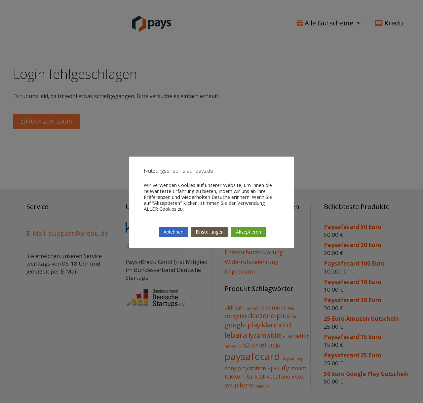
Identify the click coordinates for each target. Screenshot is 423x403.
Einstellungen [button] (210, 232)
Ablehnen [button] (173, 232)
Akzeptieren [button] (248, 232)
